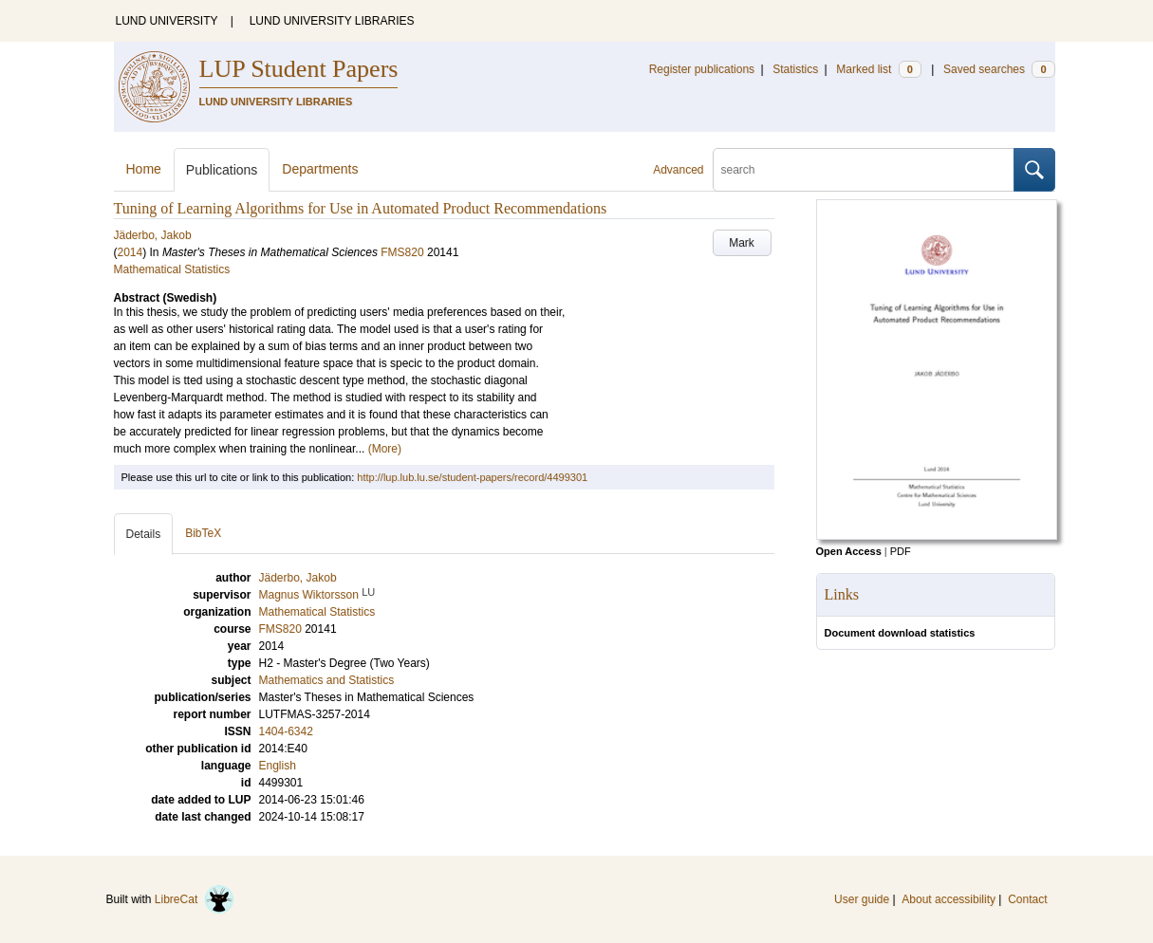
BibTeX (203, 533)
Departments (320, 168)
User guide (861, 899)
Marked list (878, 69)
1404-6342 (286, 731)
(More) (384, 448)
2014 (130, 252)
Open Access (849, 551)
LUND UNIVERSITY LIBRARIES (332, 21)
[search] (863, 170)
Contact (1027, 899)
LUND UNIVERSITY (167, 21)
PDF (900, 551)
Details (143, 534)
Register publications (701, 69)
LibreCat (194, 899)
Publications (222, 169)
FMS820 (402, 252)
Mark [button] (741, 243)
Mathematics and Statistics (327, 680)
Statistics (795, 69)
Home (143, 168)
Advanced (678, 169)
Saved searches (999, 69)
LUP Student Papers (299, 69)
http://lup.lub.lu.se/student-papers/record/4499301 (472, 477)
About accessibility (948, 899)
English (277, 765)
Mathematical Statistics (172, 269)
